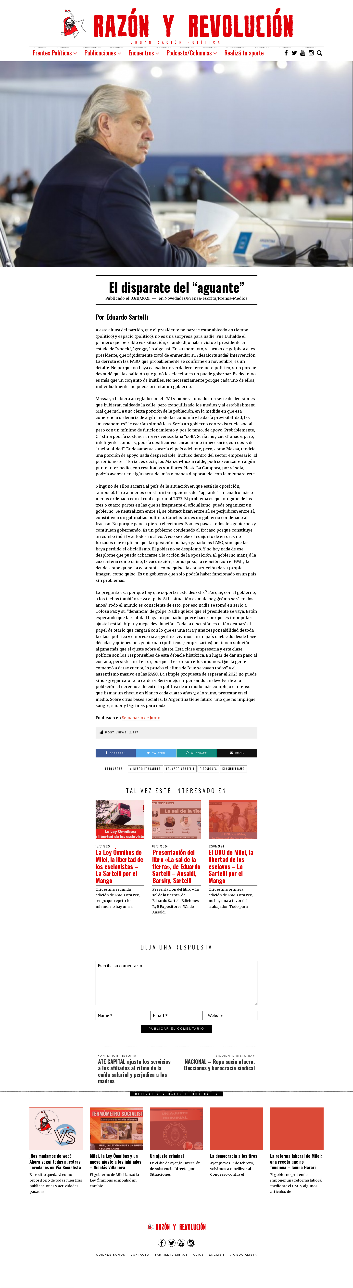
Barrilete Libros (171, 1261)
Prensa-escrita (201, 298)
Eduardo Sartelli (180, 769)
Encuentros (141, 52)
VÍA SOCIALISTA (243, 1261)
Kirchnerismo (233, 769)
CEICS (198, 1261)
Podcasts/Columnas (189, 52)
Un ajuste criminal (167, 1163)
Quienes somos (111, 1261)
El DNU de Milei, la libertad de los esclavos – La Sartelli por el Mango (233, 866)
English (216, 1261)
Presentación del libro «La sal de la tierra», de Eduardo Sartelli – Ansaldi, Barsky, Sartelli (176, 869)
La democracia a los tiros (233, 1163)
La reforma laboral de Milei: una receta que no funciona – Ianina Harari (296, 1169)
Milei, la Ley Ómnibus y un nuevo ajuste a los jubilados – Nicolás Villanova (115, 1169)
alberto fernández (145, 769)
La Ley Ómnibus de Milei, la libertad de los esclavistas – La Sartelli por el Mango (120, 866)
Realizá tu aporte (244, 52)
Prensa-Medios (233, 298)
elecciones (208, 769)
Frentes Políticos (52, 52)
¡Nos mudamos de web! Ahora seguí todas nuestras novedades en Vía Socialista (55, 1169)
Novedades (175, 298)
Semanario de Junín (141, 717)
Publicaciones (100, 52)
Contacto (139, 1261)
